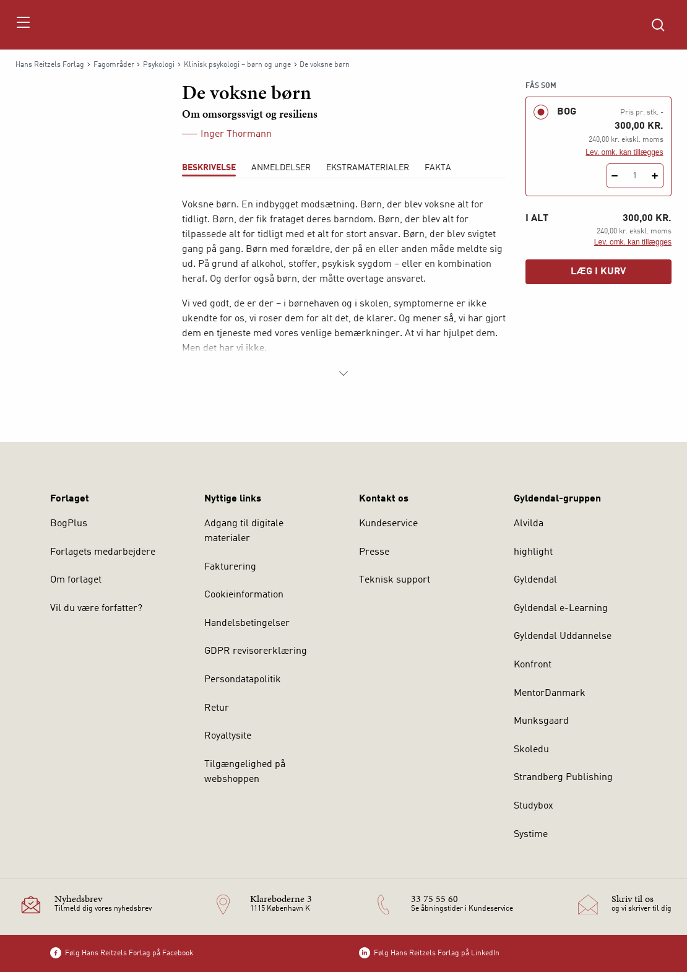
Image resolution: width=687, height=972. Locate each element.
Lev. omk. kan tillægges (624, 152)
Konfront (532, 665)
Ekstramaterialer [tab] (367, 167)
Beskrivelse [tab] (209, 167)
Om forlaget (76, 580)
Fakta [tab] (438, 167)
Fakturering (230, 567)
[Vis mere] (343, 373)
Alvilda (528, 524)
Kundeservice (388, 524)
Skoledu (531, 750)
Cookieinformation (243, 595)
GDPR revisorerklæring (255, 651)
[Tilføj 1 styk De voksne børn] (655, 176)
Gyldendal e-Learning (561, 609)
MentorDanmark (549, 693)
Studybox (533, 806)
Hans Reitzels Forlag (49, 65)
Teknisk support (394, 580)
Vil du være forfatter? (96, 609)
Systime (531, 835)
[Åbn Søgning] (658, 24)
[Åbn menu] (22, 25)
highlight (533, 552)
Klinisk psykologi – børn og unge (237, 65)
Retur (216, 708)
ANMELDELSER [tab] (281, 167)
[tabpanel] (344, 289)
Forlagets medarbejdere (102, 552)
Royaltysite (227, 736)
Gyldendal (535, 580)
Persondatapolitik (242, 680)
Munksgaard (541, 721)
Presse (374, 552)
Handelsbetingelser (247, 623)
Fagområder (113, 65)
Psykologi (159, 65)
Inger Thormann (236, 134)
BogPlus (68, 524)
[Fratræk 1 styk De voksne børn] (615, 176)
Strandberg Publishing (563, 778)
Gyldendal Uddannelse (562, 636)
